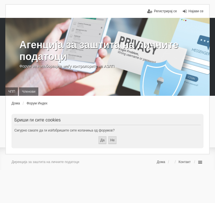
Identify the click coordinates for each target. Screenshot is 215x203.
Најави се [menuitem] (196, 11)
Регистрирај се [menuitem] (165, 11)
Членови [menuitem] (28, 92)
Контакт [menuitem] (185, 162)
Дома (161, 162)
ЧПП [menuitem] (11, 92)
